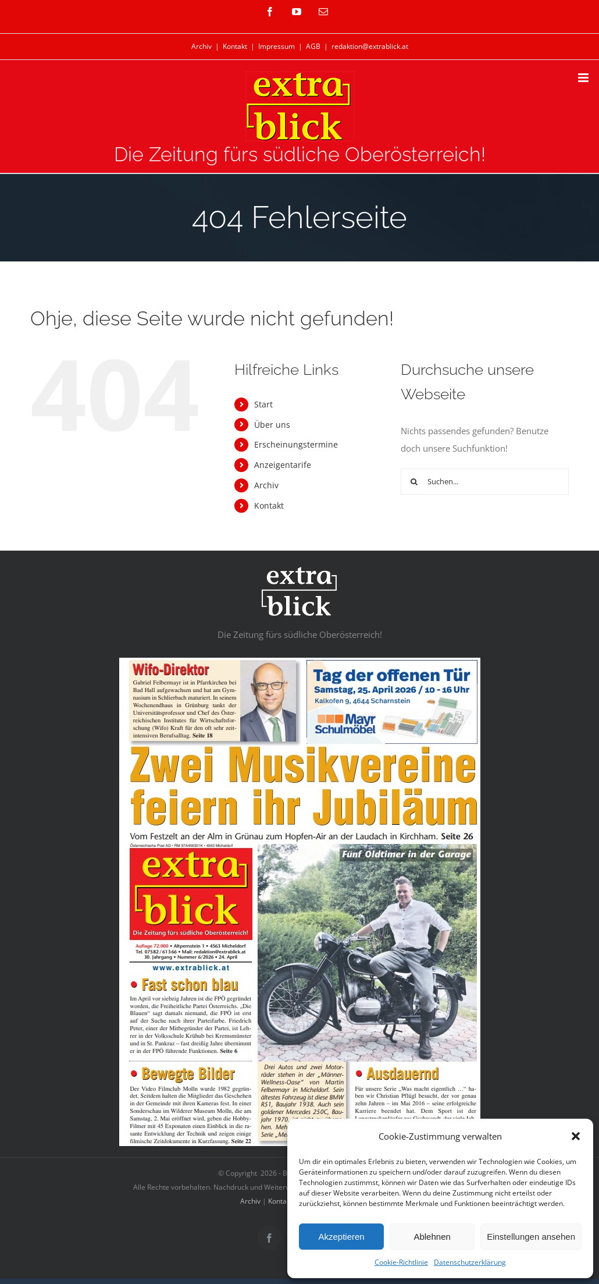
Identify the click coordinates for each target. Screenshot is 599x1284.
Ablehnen (431, 1237)
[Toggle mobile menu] (584, 78)
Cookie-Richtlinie (401, 1262)
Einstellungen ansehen (531, 1237)
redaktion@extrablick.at (369, 46)
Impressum (276, 46)
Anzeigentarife (282, 464)
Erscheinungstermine (296, 444)
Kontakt (235, 46)
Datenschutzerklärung (470, 1262)
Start (263, 404)
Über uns (272, 424)
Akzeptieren (341, 1237)
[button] (576, 1136)
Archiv (201, 46)
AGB (313, 46)
